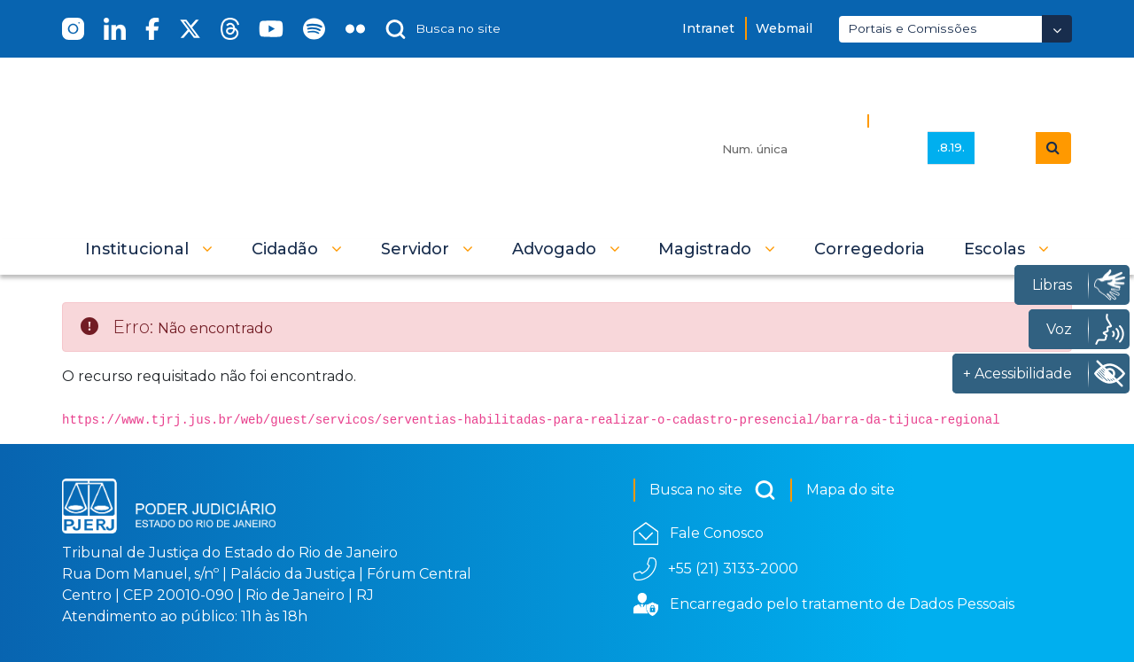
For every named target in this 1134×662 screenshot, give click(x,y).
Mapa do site (850, 489)
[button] (149, 249)
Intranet (708, 28)
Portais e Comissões (912, 28)
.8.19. (951, 147)
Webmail (784, 28)
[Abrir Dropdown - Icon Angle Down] (1057, 29)
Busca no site (712, 490)
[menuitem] (869, 249)
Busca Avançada (936, 120)
